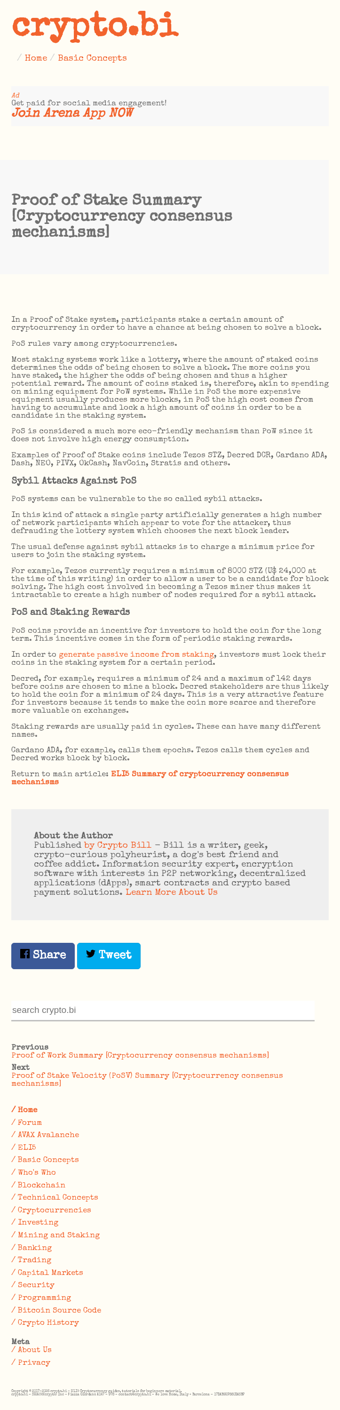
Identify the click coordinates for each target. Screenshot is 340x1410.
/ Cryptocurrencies (51, 1211)
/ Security (33, 1286)
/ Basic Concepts (45, 1160)
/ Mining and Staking (55, 1236)
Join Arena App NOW (71, 114)
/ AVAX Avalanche (45, 1135)
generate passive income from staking (136, 655)
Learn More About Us (172, 893)
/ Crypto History (45, 1323)
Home (36, 59)
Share (43, 955)
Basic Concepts (92, 59)
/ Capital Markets (47, 1273)
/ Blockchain (38, 1186)
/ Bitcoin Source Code (56, 1311)
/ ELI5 (23, 1148)
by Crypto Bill (118, 846)
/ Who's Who (33, 1173)
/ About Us (31, 1350)
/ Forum (26, 1123)
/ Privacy (30, 1363)
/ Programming (41, 1298)
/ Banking (31, 1248)
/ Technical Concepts (54, 1198)
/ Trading (31, 1261)
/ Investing (34, 1223)
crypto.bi (94, 28)
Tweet (109, 955)
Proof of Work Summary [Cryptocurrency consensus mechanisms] (140, 1056)
